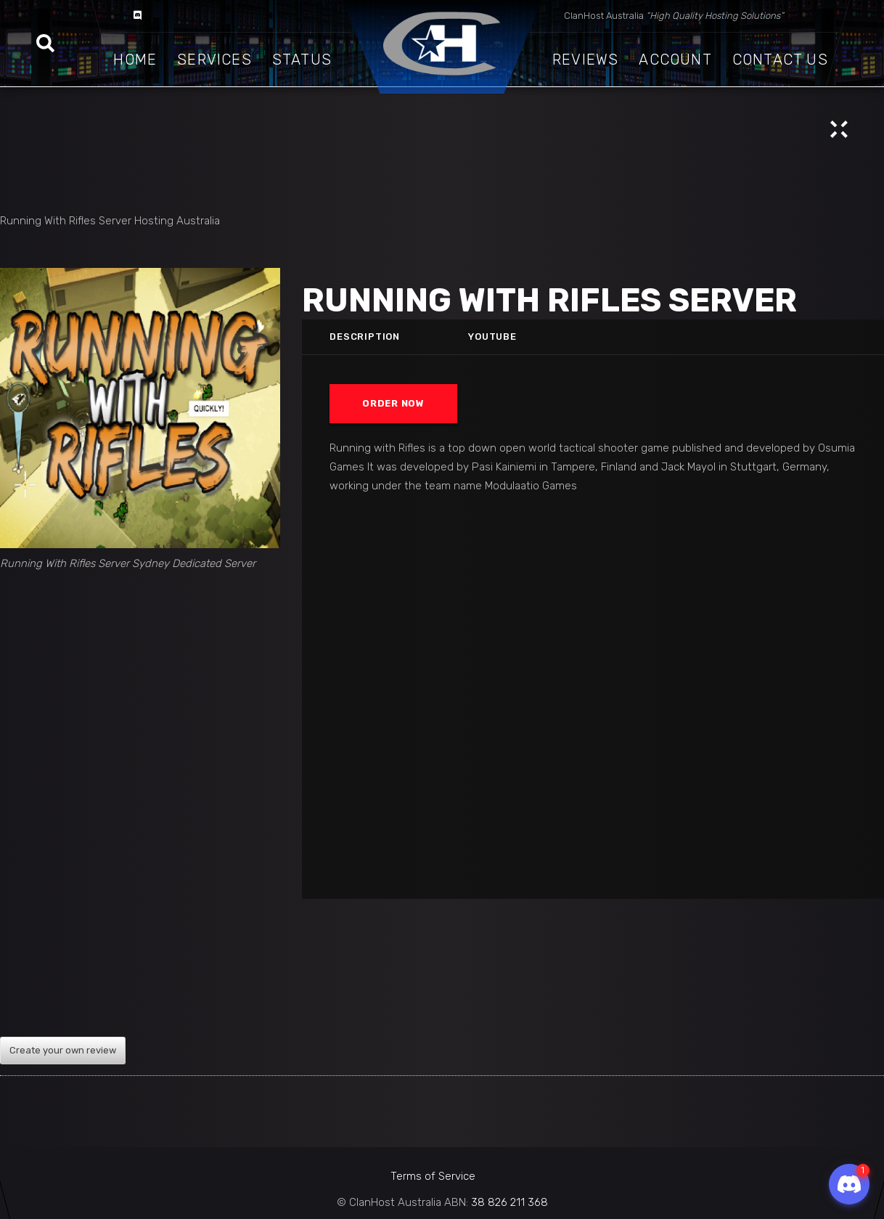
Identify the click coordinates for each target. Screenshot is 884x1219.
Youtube (492, 336)
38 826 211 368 (509, 1202)
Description (365, 336)
